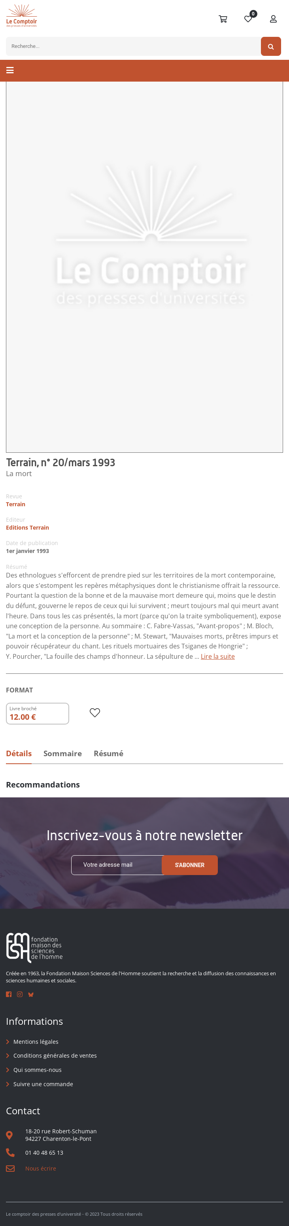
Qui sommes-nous (37, 1069)
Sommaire (62, 753)
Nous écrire (40, 1168)
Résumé (108, 753)
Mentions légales (36, 1041)
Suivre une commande (43, 1084)
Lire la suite (218, 656)
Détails (19, 753)
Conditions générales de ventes (55, 1055)
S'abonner (190, 865)
